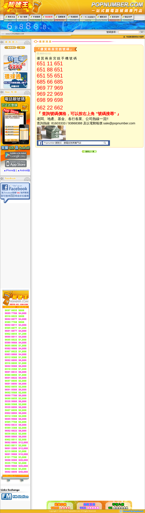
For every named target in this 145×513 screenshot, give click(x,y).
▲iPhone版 (10, 170)
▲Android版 (23, 170)
